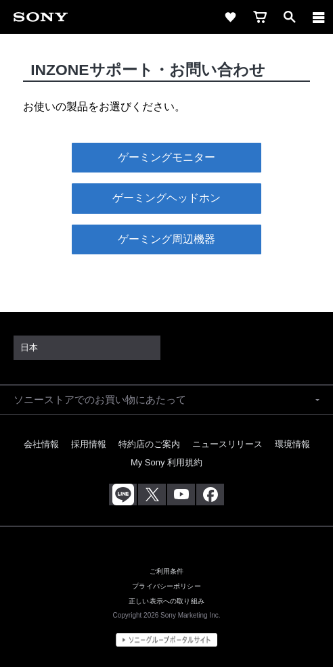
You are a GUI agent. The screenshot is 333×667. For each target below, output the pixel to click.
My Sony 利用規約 (166, 462)
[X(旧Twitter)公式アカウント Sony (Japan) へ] (152, 494)
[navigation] (319, 17)
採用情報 (88, 444)
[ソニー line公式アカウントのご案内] (123, 494)
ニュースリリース (227, 444)
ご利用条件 (167, 571)
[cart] (260, 17)
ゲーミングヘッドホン (166, 198)
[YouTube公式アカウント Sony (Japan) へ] (181, 494)
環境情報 (292, 444)
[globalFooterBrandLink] (166, 640)
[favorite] (230, 17)
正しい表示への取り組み (166, 600)
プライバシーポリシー (166, 586)
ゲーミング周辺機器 (166, 239)
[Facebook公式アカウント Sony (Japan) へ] (210, 494)
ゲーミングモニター (166, 157)
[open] (290, 17)
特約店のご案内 (149, 444)
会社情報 (41, 444)
